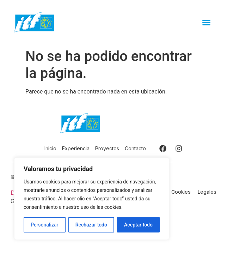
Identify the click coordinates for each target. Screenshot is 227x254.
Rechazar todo (91, 225)
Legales (207, 191)
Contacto (135, 148)
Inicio (50, 148)
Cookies (181, 191)
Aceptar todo (138, 225)
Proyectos (107, 148)
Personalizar (44, 225)
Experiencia (76, 148)
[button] (206, 22)
